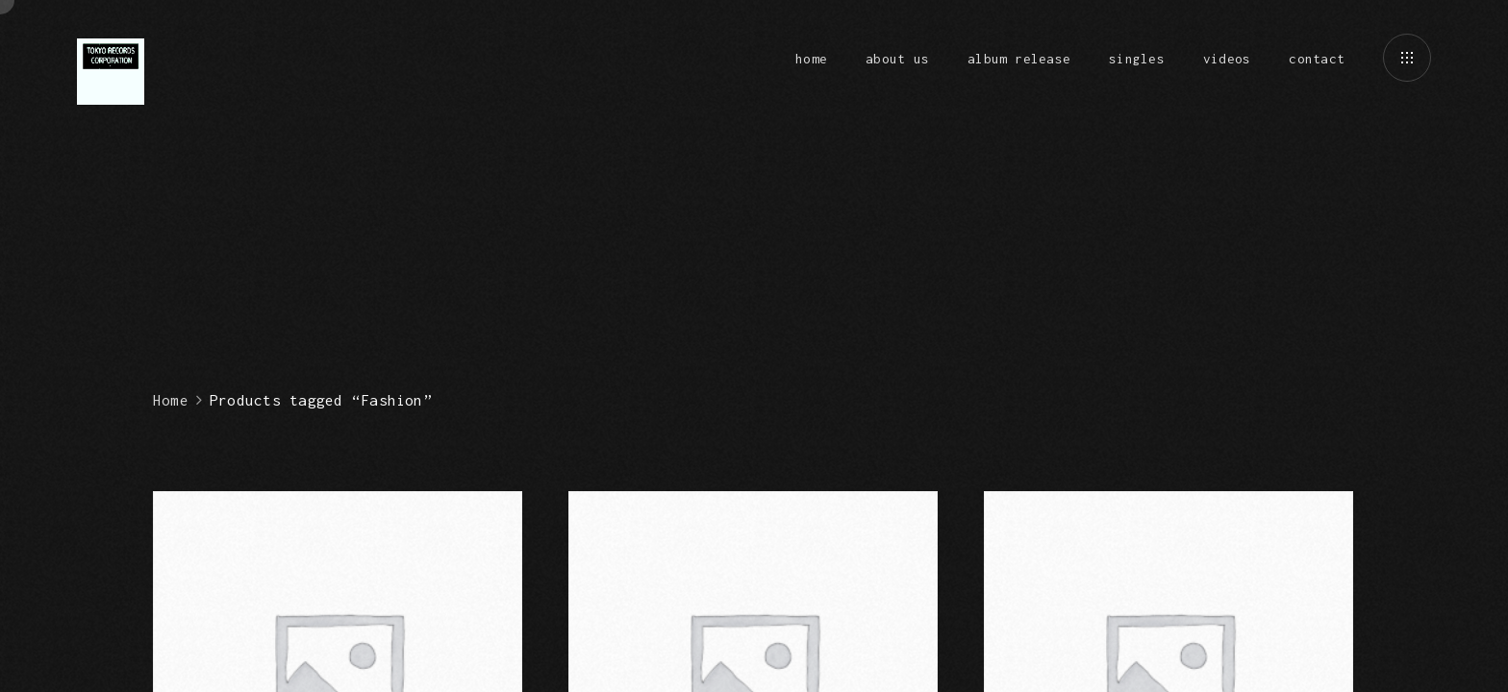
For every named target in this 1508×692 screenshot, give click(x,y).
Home (170, 399)
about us (897, 58)
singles (1137, 58)
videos (1226, 58)
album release (1019, 58)
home (811, 58)
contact (1317, 58)
